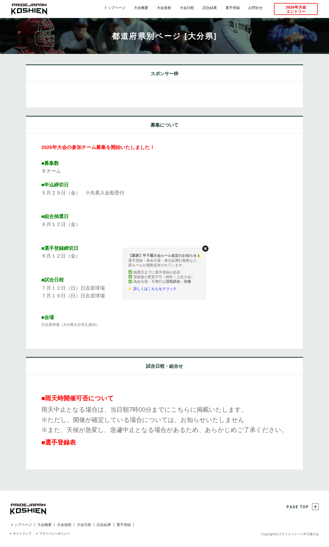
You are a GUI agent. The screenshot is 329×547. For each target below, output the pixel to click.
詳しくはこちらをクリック (155, 288)
